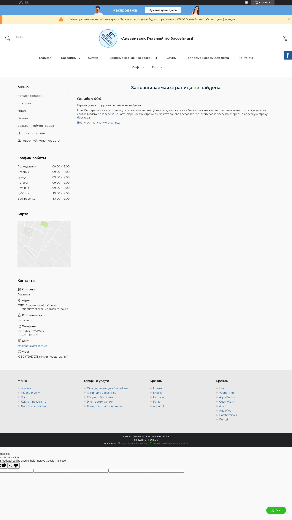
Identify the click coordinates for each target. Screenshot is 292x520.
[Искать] (8, 38)
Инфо (136, 67)
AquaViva (225, 410)
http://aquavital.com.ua (32, 346)
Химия (93, 58)
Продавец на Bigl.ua (146, 439)
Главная (45, 58)
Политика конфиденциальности (169, 443)
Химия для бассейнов (101, 392)
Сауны (172, 58)
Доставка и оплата (31, 133)
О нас (24, 397)
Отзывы (23, 118)
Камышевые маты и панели (105, 406)
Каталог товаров (30, 95)
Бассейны (69, 58)
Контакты (246, 58)
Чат (276, 510)
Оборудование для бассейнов (107, 388)
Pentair (224, 419)
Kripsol (157, 392)
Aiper (222, 406)
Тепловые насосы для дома (207, 58)
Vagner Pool (227, 392)
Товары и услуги (31, 392)
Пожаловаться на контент (133, 443)
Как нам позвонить (33, 401)
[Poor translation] (14, 466)
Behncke (159, 397)
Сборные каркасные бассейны (133, 58)
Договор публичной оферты (39, 140)
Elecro (223, 388)
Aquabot (158, 406)
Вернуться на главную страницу (98, 122)
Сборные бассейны (100, 397)
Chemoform (227, 401)
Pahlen (157, 401)
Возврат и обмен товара (36, 125)
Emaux (157, 388)
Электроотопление (100, 401)
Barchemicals (228, 415)
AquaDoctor (227, 397)
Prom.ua (164, 436)
